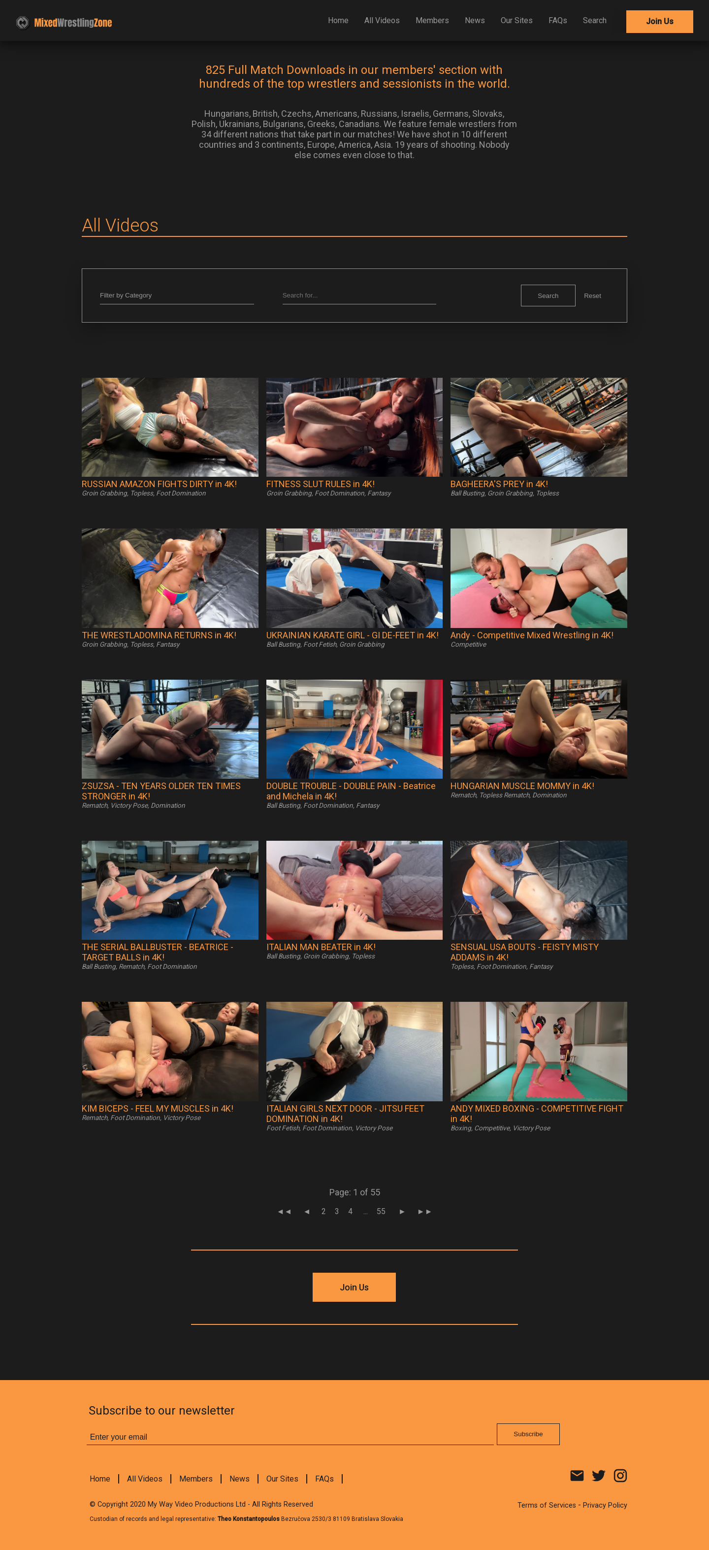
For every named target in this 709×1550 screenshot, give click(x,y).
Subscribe (430, 245)
